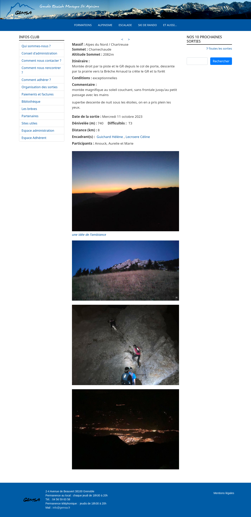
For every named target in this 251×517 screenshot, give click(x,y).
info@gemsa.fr (61, 507)
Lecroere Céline (138, 136)
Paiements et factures (38, 94)
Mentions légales (224, 493)
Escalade (125, 25)
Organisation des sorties (39, 87)
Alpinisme (105, 25)
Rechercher (221, 61)
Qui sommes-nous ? (36, 46)
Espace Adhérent (34, 138)
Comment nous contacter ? (41, 60)
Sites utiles (29, 123)
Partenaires (30, 116)
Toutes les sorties (220, 48)
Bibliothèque (31, 101)
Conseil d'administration (39, 53)
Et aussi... (170, 25)
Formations (83, 25)
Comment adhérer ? (36, 80)
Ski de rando (147, 25)
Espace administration (38, 130)
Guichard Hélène (110, 136)
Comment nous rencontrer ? (41, 70)
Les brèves (29, 109)
